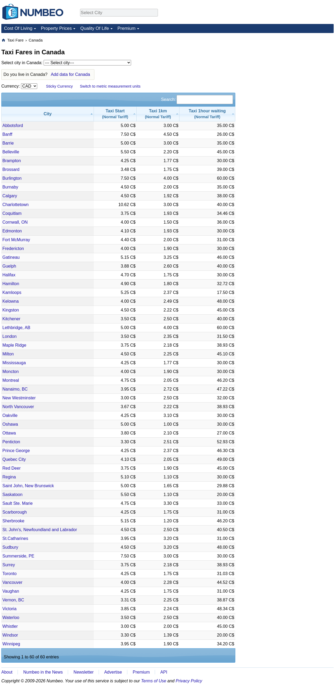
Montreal (10, 380)
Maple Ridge (14, 345)
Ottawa (9, 433)
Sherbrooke (13, 521)
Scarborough (14, 512)
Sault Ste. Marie (17, 503)
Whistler (10, 626)
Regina (9, 477)
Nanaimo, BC (15, 389)
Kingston (10, 310)
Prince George (16, 450)
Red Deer (11, 468)
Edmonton (12, 231)
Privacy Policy (189, 681)
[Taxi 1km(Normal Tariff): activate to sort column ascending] (158, 113)
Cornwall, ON (15, 222)
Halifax (8, 275)
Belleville (10, 152)
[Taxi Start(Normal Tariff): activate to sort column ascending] (115, 113)
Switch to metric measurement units (110, 86)
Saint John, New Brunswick (28, 485)
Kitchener (11, 319)
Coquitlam (12, 213)
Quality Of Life (94, 28)
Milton (8, 354)
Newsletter (84, 672)
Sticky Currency (59, 86)
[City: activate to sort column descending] (47, 113)
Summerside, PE (18, 556)
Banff (7, 134)
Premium (127, 28)
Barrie (8, 143)
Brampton (11, 160)
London (9, 336)
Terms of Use (153, 681)
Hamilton (10, 283)
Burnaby (10, 187)
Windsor (10, 635)
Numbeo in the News (43, 672)
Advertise (113, 672)
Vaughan (10, 591)
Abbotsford (12, 125)
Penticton (11, 442)
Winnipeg (11, 644)
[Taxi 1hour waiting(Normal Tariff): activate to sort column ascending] (207, 113)
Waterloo (10, 617)
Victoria (9, 608)
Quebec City (14, 459)
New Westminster (19, 398)
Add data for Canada (70, 74)
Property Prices (56, 28)
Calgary (9, 196)
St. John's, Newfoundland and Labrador (39, 529)
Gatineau (11, 257)
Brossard (10, 169)
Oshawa (10, 424)
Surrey (8, 565)
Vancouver (12, 582)
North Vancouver (18, 406)
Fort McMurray (16, 239)
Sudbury (10, 547)
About (6, 672)
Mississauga (14, 362)
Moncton (10, 371)
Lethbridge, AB (16, 327)
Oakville (10, 415)
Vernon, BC (13, 600)
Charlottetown (15, 204)
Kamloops (11, 292)
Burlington (12, 178)
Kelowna (10, 301)
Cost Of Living (18, 28)
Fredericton (13, 248)
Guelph (9, 266)
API (163, 672)
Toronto (9, 573)
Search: (197, 99)
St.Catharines (15, 538)
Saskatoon (12, 494)
